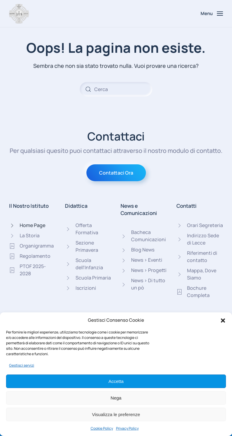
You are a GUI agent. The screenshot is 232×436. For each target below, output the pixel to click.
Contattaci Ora (116, 172)
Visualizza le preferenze (116, 414)
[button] (223, 320)
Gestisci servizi (21, 365)
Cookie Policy (102, 428)
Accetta (116, 381)
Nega (116, 397)
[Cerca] (116, 89)
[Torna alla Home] (19, 13)
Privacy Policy (127, 428)
